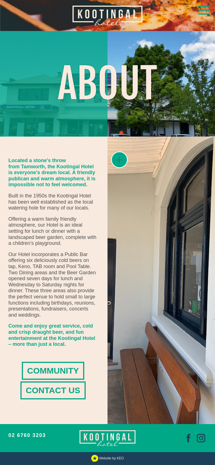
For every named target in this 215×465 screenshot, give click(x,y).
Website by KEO (107, 458)
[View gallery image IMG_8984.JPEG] (161, 280)
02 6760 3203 (27, 435)
